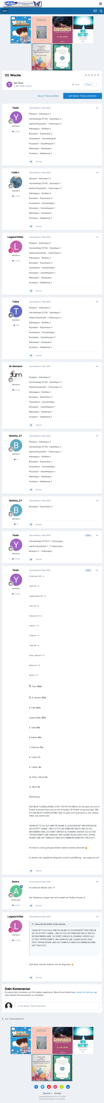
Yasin (20, 83)
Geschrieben (39, 108)
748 (16, 325)
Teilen (76, 84)
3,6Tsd (16, 131)
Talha (15, 301)
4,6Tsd (16, 905)
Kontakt (58, 1093)
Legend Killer (16, 237)
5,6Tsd (16, 196)
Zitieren (38, 161)
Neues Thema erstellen (48, 96)
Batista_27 (15, 435)
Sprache (47, 1093)
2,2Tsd (16, 261)
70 (16, 459)
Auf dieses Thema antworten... (32, 1006)
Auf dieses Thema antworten (82, 96)
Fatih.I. (16, 172)
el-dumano (15, 366)
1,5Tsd (16, 390)
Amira (15, 881)
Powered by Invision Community (52, 1099)
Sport (29, 86)
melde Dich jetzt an (84, 992)
